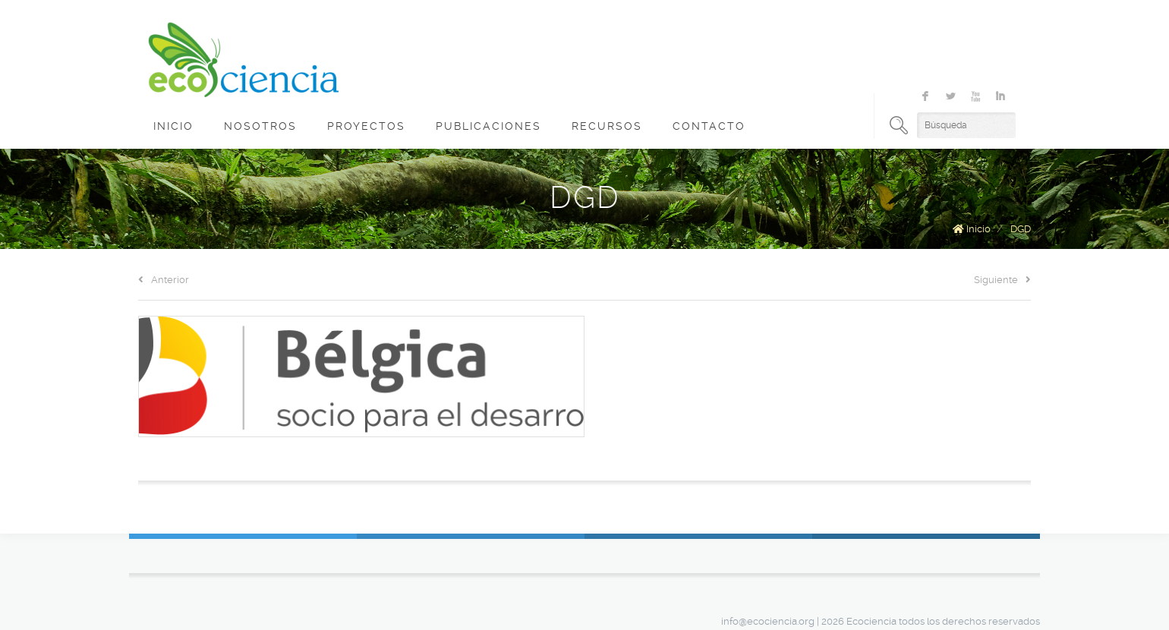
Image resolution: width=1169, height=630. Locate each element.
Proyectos (366, 126)
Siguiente (1002, 279)
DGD (1020, 229)
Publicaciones (488, 126)
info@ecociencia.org (768, 621)
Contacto (709, 126)
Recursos (607, 126)
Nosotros (260, 126)
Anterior (163, 279)
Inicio (173, 126)
